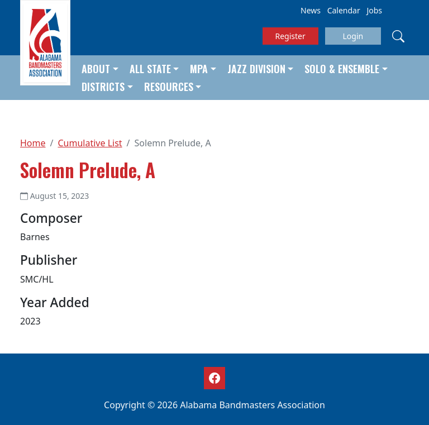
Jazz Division (256, 68)
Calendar (343, 10)
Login (352, 36)
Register (290, 36)
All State (150, 68)
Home (33, 143)
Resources (168, 86)
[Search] (398, 35)
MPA (199, 68)
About (96, 68)
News (311, 10)
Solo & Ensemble (341, 68)
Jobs (374, 10)
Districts (103, 86)
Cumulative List (90, 143)
